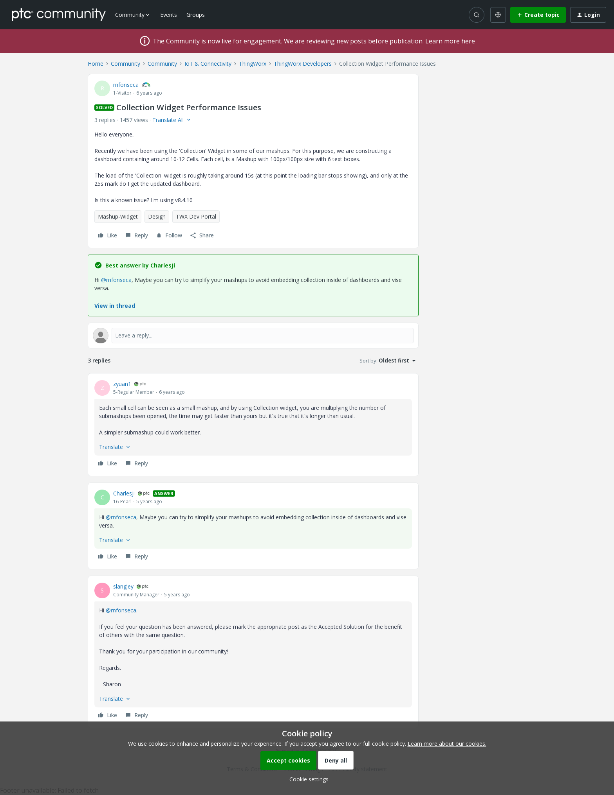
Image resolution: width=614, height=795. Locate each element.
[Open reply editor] (253, 335)
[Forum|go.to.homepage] (59, 14)
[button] (538, 15)
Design (157, 216)
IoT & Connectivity (207, 63)
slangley (123, 586)
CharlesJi (124, 493)
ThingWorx (252, 63)
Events (168, 14)
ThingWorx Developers (303, 63)
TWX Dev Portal (196, 216)
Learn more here (450, 41)
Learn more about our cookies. (447, 743)
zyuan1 (122, 384)
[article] (253, 425)
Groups (195, 14)
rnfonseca (126, 84)
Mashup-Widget (118, 216)
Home (95, 63)
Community (125, 63)
